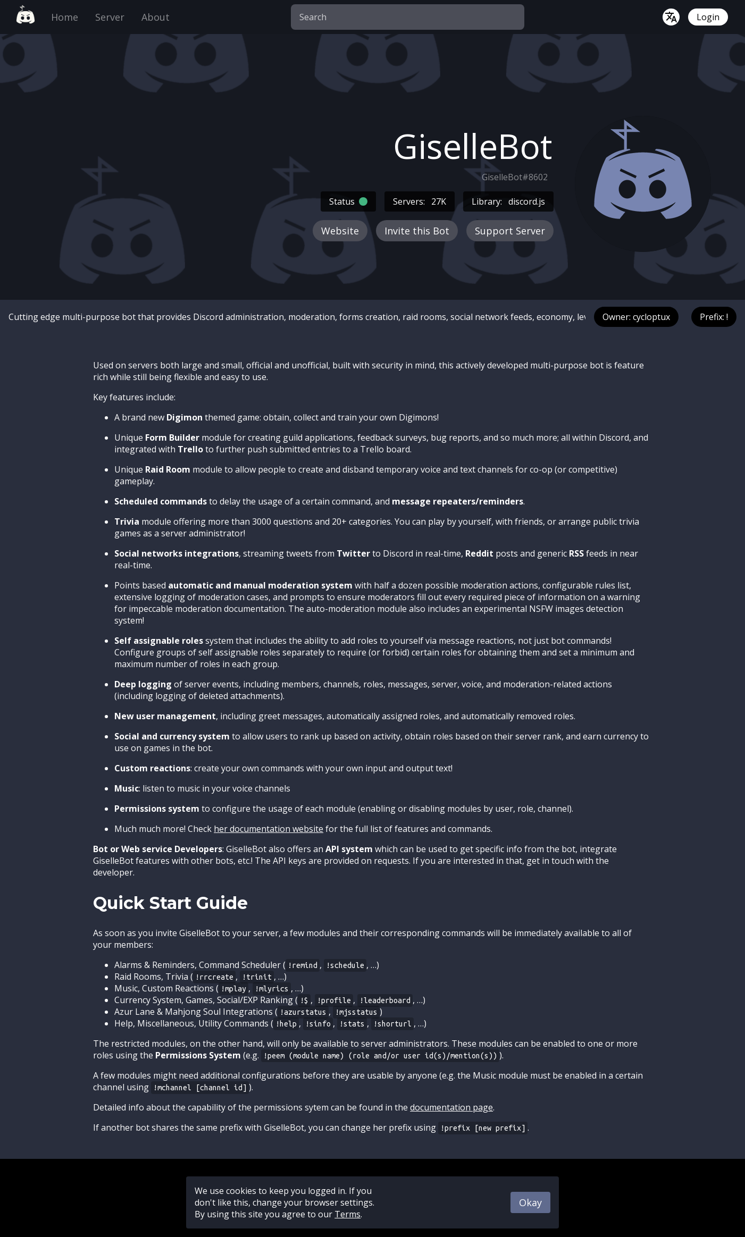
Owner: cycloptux (636, 317)
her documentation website (268, 829)
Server (109, 17)
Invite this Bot (416, 230)
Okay (530, 1202)
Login (708, 17)
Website (340, 230)
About (155, 17)
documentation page (451, 1107)
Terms (347, 1214)
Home (64, 17)
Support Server (510, 230)
